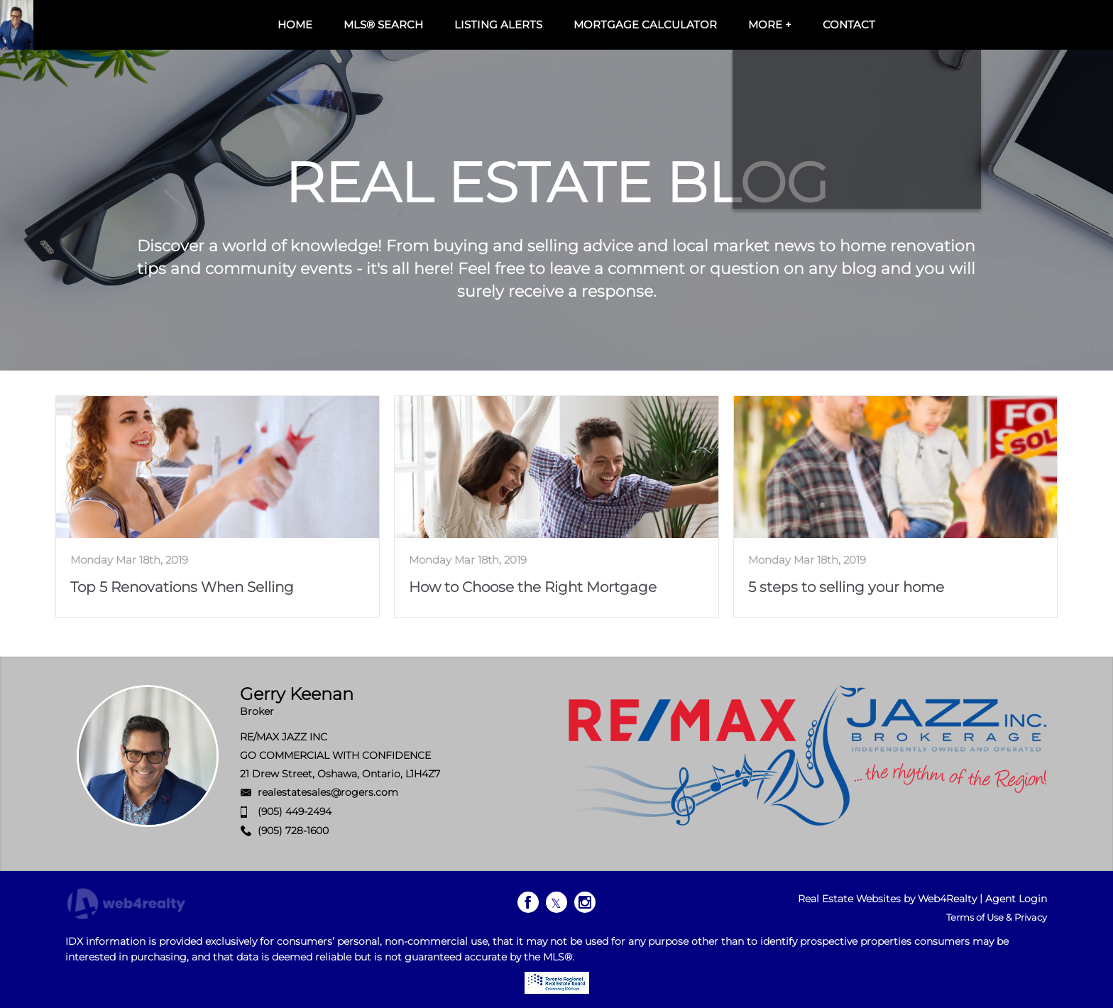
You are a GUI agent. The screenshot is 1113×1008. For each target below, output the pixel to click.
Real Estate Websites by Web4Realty (887, 898)
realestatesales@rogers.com (328, 792)
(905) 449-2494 (294, 811)
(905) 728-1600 (293, 830)
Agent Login (1016, 898)
